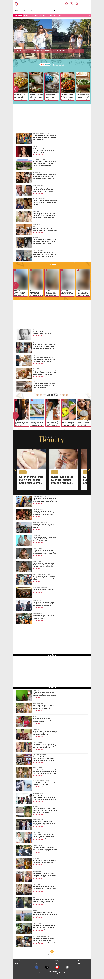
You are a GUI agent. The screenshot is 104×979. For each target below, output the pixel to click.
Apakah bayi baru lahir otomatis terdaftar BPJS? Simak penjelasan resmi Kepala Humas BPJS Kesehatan (45, 797)
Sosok (35, 330)
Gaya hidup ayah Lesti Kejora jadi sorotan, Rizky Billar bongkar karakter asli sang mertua (44, 706)
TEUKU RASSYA (37, 172)
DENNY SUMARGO (38, 185)
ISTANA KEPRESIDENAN (39, 755)
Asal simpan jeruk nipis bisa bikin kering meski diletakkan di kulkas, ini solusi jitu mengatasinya (37, 423)
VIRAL (34, 716)
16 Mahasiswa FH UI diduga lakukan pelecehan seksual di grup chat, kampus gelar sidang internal (44, 163)
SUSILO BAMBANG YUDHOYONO (41, 574)
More (55, 11)
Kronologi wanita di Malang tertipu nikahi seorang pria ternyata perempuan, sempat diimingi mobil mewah (44, 693)
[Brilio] (16, 4)
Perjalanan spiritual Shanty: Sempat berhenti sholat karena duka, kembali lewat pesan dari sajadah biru (36, 293)
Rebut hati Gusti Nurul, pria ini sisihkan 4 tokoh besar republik (67, 292)
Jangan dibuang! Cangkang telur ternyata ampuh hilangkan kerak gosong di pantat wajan (52, 97)
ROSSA (35, 146)
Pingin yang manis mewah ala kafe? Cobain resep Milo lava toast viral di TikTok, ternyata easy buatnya (44, 372)
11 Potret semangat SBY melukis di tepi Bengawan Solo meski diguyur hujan (44, 577)
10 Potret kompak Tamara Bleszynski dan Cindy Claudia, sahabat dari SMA (40, 51)
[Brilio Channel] (71, 4)
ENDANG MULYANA (38, 703)
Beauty (41, 11)
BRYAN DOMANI (37, 871)
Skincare (23, 472)
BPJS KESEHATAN (38, 794)
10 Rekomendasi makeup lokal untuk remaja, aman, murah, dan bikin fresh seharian (84, 423)
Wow (25, 11)
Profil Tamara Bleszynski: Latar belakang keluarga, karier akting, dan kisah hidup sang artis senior (52, 293)
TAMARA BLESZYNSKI (39, 199)
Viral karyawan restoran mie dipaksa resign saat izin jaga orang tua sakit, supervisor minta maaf (45, 732)
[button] (15, 469)
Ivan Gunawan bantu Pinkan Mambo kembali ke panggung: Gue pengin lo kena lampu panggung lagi (45, 745)
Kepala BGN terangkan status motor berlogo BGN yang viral (44, 783)
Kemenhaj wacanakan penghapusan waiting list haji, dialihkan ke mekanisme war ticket (44, 538)
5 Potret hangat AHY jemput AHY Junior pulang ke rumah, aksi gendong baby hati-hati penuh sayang (45, 940)
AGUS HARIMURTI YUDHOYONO (41, 936)
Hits (34, 355)
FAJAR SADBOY (37, 600)
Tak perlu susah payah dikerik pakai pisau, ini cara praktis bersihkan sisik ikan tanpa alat (53, 423)
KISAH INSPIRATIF (38, 250)
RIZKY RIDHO (36, 225)
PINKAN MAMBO (37, 548)
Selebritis (17, 11)
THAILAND (36, 910)
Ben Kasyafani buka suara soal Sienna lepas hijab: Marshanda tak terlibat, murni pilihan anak (44, 823)
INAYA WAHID (36, 832)
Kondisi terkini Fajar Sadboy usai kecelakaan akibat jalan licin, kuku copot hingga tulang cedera (44, 603)
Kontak (16, 963)
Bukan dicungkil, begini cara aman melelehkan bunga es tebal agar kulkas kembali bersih (44, 385)
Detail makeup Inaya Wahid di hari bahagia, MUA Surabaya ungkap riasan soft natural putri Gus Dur (44, 836)
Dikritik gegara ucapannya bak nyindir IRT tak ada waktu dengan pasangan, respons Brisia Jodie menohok (21, 423)
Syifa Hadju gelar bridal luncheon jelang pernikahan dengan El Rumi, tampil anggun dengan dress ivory (44, 215)
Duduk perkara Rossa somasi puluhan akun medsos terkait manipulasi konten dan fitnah (45, 150)
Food (48, 11)
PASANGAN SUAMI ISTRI (39, 496)
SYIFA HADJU (36, 211)
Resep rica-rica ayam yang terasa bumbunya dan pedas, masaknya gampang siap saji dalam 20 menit (67, 97)
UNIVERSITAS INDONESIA (40, 160)
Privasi (37, 963)
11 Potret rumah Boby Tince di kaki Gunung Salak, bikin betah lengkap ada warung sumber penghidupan (44, 346)
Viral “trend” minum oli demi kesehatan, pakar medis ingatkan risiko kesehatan (43, 719)
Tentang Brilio (18, 961)
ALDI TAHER (36, 858)
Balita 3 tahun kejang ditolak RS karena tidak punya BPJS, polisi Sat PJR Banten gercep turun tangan (44, 254)
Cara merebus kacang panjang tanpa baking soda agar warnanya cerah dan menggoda (83, 97)
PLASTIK (35, 807)
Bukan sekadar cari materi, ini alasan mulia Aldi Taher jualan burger (45, 861)
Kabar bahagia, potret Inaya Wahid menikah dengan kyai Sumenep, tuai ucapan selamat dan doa (44, 888)
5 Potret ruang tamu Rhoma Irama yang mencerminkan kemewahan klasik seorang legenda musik (44, 927)
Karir (56, 963)
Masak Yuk (36, 369)
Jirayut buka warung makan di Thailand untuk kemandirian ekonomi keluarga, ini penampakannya (45, 914)
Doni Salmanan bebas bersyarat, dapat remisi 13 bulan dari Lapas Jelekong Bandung (43, 616)
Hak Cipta (57, 961)
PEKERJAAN (36, 729)
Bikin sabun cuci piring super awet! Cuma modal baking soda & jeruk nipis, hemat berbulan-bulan (36, 97)
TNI (34, 897)
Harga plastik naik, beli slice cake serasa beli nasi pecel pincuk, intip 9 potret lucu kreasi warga (45, 810)
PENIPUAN (36, 690)
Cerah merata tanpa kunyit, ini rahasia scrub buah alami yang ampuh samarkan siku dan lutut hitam (31, 484)
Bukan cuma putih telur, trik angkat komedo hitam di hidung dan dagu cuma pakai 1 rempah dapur (62, 484)
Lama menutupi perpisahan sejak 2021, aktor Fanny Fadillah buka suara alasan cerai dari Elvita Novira (45, 849)
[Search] (66, 4)
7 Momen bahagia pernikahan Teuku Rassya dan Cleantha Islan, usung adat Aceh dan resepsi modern (44, 241)
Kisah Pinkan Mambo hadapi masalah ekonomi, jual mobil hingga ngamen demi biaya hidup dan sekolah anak (45, 771)
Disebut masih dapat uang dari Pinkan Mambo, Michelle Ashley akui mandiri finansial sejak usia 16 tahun (45, 551)
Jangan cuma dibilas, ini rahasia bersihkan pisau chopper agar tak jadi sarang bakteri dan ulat (44, 359)
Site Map (77, 963)
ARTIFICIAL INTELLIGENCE (40, 587)
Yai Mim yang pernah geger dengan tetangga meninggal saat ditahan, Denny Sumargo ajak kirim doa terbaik (44, 189)
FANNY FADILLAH (37, 845)
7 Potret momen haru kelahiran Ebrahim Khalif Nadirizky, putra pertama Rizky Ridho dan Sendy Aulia (45, 228)
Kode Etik (77, 961)
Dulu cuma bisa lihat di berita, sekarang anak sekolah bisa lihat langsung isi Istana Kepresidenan (44, 758)
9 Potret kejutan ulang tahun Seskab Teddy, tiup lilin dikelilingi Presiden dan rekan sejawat (44, 137)
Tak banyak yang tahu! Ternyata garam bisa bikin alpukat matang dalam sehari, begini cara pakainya (68, 423)
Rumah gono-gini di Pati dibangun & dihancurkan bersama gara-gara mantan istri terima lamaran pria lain (45, 499)
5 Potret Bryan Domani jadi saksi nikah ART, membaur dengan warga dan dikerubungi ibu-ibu (44, 875)
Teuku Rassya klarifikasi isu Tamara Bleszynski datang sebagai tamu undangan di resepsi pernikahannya (44, 176)
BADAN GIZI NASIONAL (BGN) (41, 781)
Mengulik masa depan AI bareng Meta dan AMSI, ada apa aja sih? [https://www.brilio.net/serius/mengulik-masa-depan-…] (44, 15)
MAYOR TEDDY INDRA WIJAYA (41, 133)
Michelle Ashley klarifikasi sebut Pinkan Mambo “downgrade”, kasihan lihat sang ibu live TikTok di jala (45, 564)
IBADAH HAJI (36, 535)
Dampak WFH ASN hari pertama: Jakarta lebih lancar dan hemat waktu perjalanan (45, 525)
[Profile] (76, 4)
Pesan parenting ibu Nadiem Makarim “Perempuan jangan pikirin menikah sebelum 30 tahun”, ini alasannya (45, 513)
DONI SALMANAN (37, 613)
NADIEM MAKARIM (38, 509)
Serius (33, 11)
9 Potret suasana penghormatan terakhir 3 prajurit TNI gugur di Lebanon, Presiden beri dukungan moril (44, 901)
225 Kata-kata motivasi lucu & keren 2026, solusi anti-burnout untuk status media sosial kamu (83, 293)
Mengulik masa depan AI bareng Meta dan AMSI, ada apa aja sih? (43, 590)
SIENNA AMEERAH (38, 819)
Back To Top (52, 955)
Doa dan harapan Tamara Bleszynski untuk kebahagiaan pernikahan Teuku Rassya (45, 202)
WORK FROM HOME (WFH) (40, 522)
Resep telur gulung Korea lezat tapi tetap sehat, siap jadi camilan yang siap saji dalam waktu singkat (20, 97)
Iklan (36, 961)
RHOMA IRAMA (37, 923)
